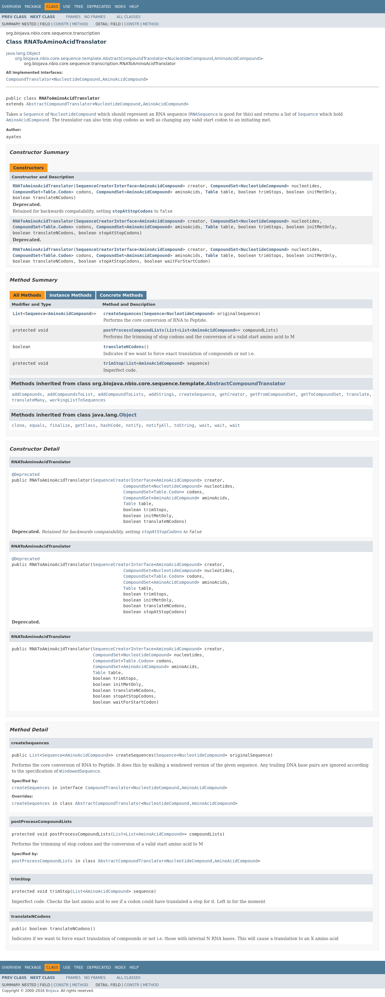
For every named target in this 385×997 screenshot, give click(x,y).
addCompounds (27, 394)
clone (18, 425)
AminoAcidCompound (237, 58)
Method (80, 24)
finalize (60, 425)
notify (133, 425)
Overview (11, 7)
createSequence (196, 394)
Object (128, 415)
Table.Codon (57, 191)
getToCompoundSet (321, 394)
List (18, 313)
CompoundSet (224, 185)
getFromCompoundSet (273, 394)
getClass (85, 425)
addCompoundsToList (70, 394)
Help (134, 7)
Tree (78, 7)
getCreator (232, 394)
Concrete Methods (121, 295)
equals (37, 425)
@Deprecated (26, 474)
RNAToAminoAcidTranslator (43, 185)
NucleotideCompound (190, 58)
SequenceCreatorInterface (106, 185)
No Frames (95, 17)
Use (66, 7)
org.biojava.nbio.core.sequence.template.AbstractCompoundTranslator (89, 58)
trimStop (113, 363)
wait (204, 425)
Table (211, 191)
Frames (73, 17)
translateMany (28, 400)
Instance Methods (70, 295)
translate (357, 394)
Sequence (35, 313)
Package (33, 7)
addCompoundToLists (121, 394)
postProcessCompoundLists (133, 330)
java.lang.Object (23, 53)
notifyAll (157, 425)
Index (120, 7)
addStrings (161, 394)
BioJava (52, 991)
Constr (61, 24)
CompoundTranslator (29, 79)
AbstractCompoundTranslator (59, 104)
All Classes (128, 17)
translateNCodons (123, 346)
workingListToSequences (77, 400)
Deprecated (99, 7)
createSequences (122, 313)
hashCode (110, 425)
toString (184, 425)
